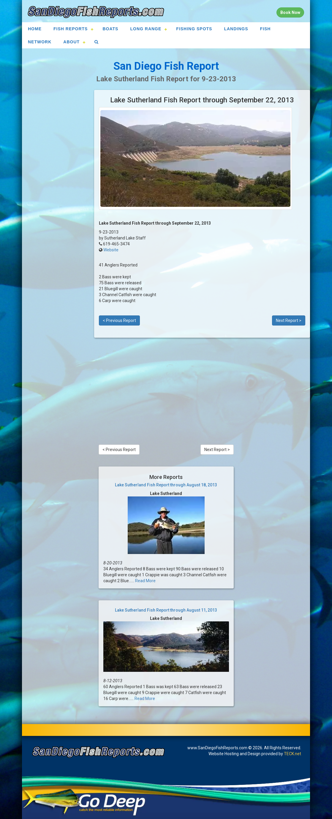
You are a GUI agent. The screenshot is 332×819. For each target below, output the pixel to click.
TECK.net (292, 753)
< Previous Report (119, 320)
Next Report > (288, 320)
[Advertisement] (58, 179)
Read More (145, 580)
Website (110, 249)
